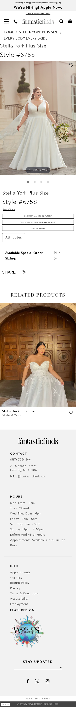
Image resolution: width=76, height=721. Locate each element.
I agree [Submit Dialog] (7, 718)
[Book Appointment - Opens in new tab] (38, 16)
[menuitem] (6, 24)
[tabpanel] (38, 121)
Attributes (13, 250)
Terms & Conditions (24, 606)
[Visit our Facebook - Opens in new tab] (27, 695)
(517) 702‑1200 (20, 472)
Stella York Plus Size (38, 36)
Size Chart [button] (11, 215)
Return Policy (19, 595)
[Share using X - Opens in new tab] (24, 284)
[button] (6, 24)
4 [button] (50, 186)
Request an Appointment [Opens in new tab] (38, 223)
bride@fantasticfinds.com (28, 489)
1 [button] (26, 186)
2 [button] (34, 186)
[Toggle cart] (70, 24)
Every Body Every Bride (25, 42)
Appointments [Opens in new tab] (20, 585)
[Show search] (61, 24)
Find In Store (38, 240)
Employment (19, 617)
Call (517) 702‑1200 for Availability (38, 231)
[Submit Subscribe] (70, 680)
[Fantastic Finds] (38, 24)
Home (9, 36)
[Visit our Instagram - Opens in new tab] (47, 695)
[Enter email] (38, 680)
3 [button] (42, 186)
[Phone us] (15, 24)
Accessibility (19, 611)
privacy (23, 718)
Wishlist (16, 590)
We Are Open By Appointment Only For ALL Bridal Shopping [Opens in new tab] (38, 3)
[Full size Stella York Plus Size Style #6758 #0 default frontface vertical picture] (38, 121)
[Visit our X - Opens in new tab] (37, 695)
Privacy (15, 601)
